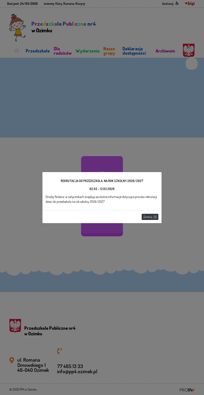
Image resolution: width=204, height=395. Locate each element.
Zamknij (150, 217)
